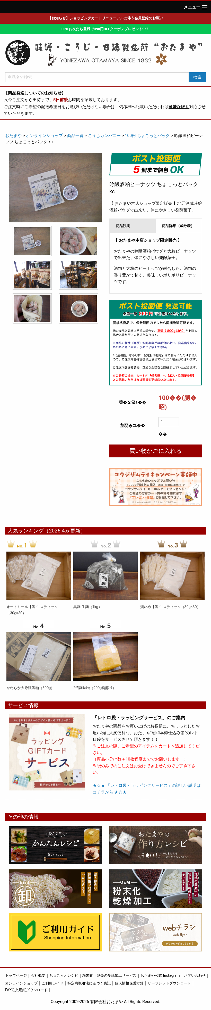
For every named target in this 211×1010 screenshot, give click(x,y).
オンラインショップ (44, 135)
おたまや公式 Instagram (160, 975)
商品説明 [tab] (123, 226)
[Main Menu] (204, 7)
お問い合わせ (195, 975)
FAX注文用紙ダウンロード (26, 990)
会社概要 (38, 975)
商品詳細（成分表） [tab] (178, 226)
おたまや (13, 135)
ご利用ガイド (52, 983)
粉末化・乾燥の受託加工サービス (109, 975)
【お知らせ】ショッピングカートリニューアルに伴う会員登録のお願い (105, 18)
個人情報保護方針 (129, 983)
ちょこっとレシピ (63, 975)
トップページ (16, 975)
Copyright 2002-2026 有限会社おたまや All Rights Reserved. (105, 1001)
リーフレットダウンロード (169, 983)
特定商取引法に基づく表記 (89, 983)
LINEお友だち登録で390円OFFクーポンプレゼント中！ (105, 29)
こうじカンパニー (104, 135)
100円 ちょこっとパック (147, 135)
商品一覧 (75, 135)
